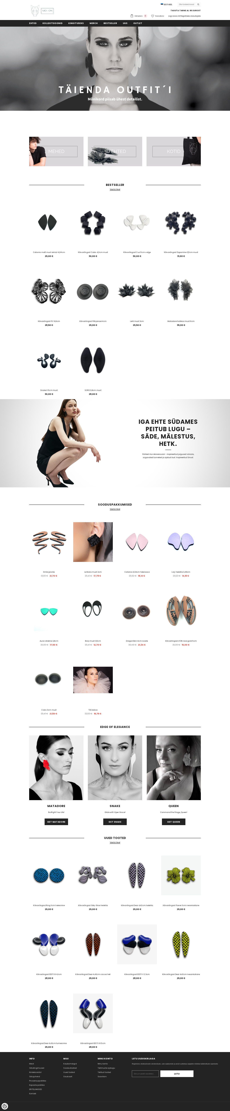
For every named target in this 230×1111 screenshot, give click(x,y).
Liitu (184, 1073)
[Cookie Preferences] (4, 1106)
